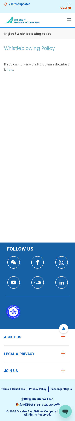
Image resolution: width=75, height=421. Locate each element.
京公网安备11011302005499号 (39, 404)
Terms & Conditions (13, 388)
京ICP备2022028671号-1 (37, 399)
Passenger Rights (61, 388)
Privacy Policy (37, 388)
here (10, 69)
